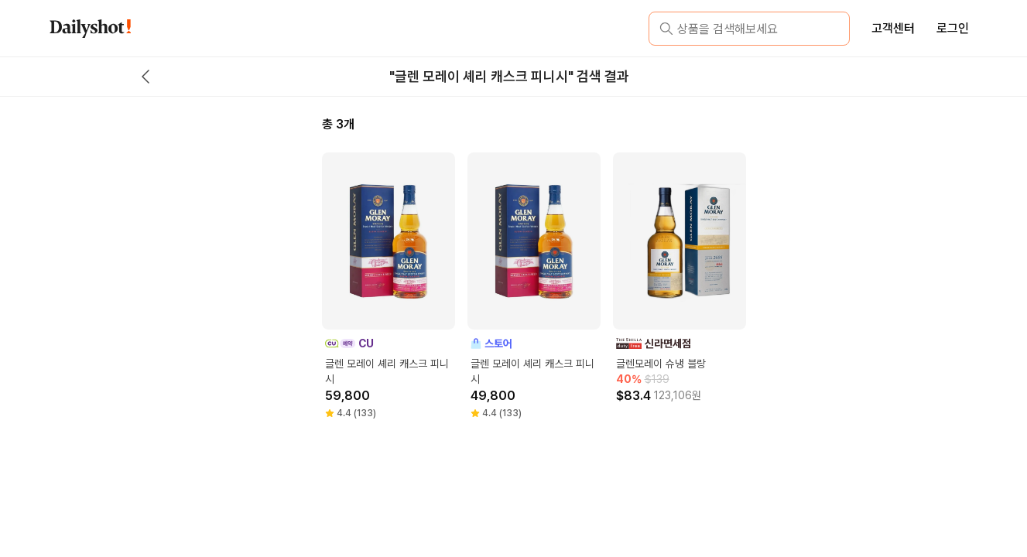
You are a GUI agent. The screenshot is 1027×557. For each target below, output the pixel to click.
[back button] (145, 76)
